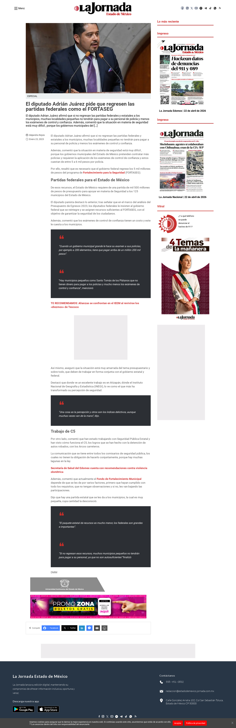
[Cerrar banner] (232, 723)
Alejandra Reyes (37, 135)
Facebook (50, 628)
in (82, 628)
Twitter (69, 628)
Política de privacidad (195, 723)
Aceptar (177, 723)
